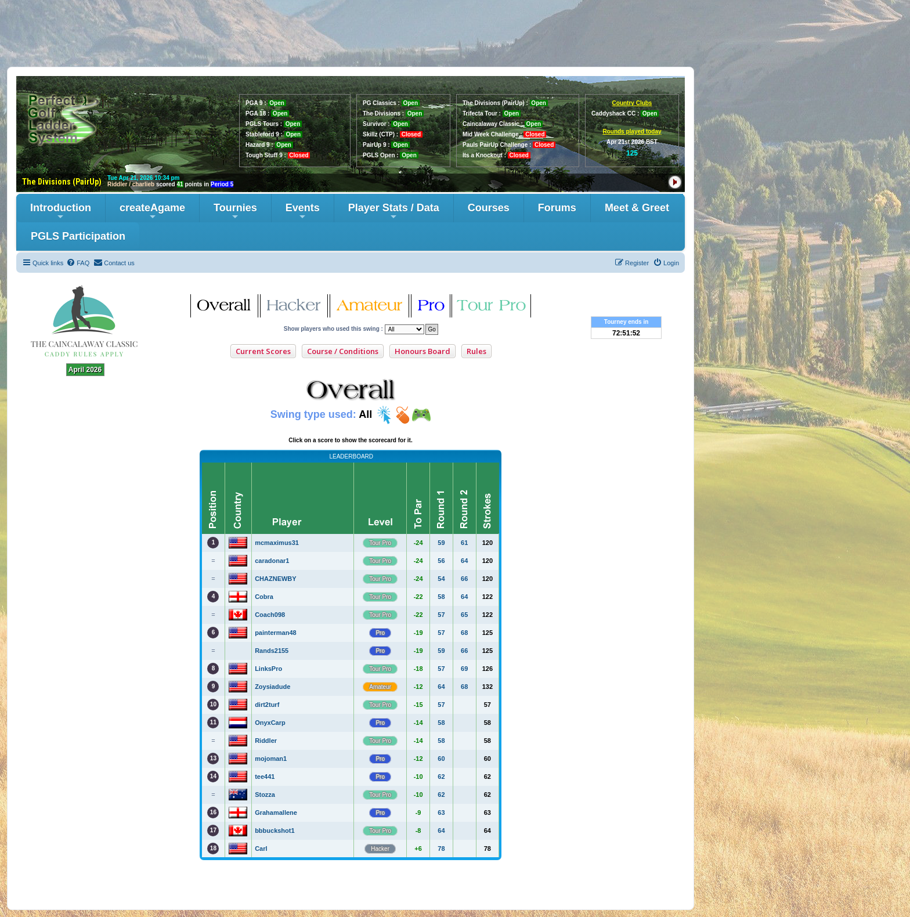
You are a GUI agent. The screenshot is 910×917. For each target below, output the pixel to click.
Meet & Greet (637, 208)
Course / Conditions (342, 351)
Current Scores (263, 351)
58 (441, 596)
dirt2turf (267, 704)
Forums (557, 208)
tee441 (265, 776)
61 (464, 542)
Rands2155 (271, 650)
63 (441, 812)
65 (464, 614)
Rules (476, 351)
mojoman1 (271, 758)
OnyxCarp (270, 722)
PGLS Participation (78, 236)
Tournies (235, 211)
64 (464, 560)
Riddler (266, 740)
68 (464, 632)
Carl (261, 848)
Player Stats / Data (393, 211)
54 (441, 578)
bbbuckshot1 (274, 830)
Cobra (264, 596)
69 (464, 668)
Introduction (60, 211)
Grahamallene (276, 812)
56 (441, 560)
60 (441, 758)
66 (464, 578)
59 (441, 542)
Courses (489, 208)
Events (303, 211)
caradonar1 (272, 560)
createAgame (152, 211)
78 (441, 848)
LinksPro (268, 668)
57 (441, 614)
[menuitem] (77, 263)
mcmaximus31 (277, 542)
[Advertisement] (455, 33)
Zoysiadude (272, 686)
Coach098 (270, 614)
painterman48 (276, 632)
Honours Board (422, 351)
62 (441, 776)
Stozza (265, 794)
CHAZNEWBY (276, 578)
